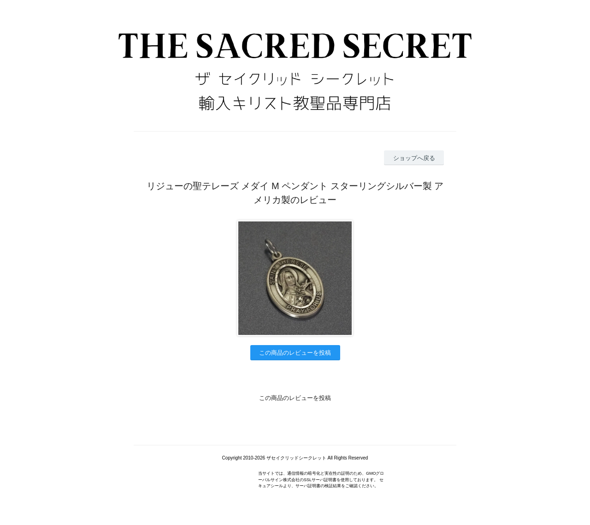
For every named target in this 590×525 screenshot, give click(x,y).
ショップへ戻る (414, 158)
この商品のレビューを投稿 (295, 352)
